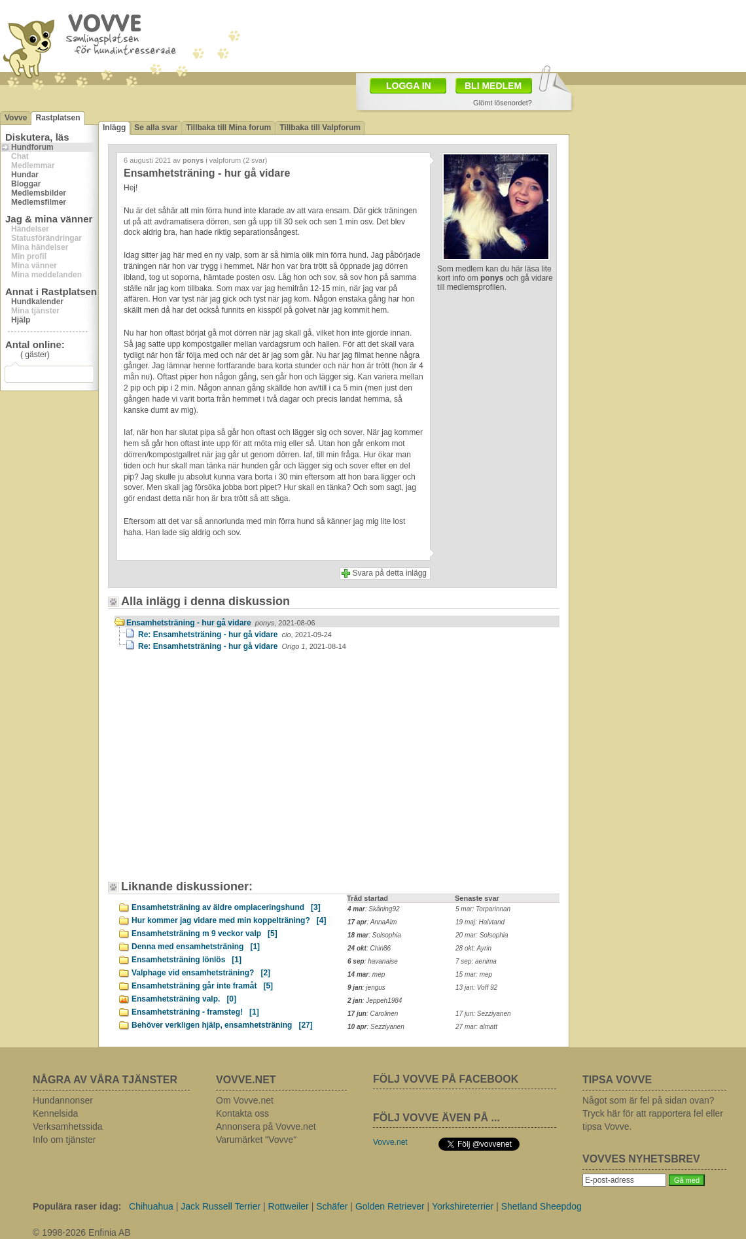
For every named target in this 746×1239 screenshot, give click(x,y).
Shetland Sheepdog (541, 1206)
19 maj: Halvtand (480, 922)
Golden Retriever (390, 1206)
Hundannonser (63, 1100)
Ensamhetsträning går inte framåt (202, 985)
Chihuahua (151, 1206)
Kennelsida (55, 1113)
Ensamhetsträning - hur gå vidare (220, 622)
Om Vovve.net (245, 1100)
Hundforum (32, 147)
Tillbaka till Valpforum (320, 127)
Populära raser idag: (77, 1206)
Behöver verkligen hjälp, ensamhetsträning (222, 1025)
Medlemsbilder (38, 193)
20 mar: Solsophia (481, 935)
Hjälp (20, 319)
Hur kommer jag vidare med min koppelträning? (229, 920)
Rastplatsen (57, 117)
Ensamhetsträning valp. (184, 998)
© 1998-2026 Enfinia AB (82, 1232)
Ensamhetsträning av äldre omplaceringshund (226, 907)
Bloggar (26, 183)
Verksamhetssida (68, 1126)
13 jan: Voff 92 (476, 987)
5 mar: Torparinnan (482, 909)
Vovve (16, 117)
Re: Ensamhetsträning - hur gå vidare (235, 634)
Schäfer (331, 1206)
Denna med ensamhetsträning (196, 946)
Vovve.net (390, 1142)
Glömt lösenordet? (502, 103)
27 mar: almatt (476, 1026)
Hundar (25, 174)
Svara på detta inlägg (390, 573)
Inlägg (114, 127)
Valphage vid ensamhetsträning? (201, 972)
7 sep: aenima (476, 961)
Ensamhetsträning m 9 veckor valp (204, 933)
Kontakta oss (242, 1113)
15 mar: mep (473, 974)
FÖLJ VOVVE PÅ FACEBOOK (445, 1079)
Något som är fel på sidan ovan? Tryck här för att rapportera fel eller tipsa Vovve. (652, 1113)
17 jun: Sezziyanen (483, 1013)
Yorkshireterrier (462, 1206)
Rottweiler (288, 1206)
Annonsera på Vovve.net (266, 1126)
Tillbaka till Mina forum (228, 127)
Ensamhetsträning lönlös (186, 959)
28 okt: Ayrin (473, 948)
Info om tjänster (64, 1139)
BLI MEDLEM (493, 85)
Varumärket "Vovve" (256, 1139)
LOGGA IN (408, 85)
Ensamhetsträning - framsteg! (195, 1012)
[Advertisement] (186, 739)
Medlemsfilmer (38, 202)
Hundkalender (37, 301)
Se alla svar (155, 127)
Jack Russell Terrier (220, 1206)
